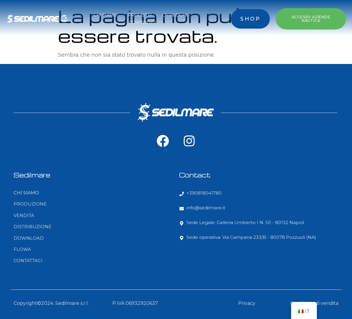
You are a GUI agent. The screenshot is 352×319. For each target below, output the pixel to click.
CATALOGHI (174, 15)
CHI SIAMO (105, 15)
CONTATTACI (142, 22)
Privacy (246, 303)
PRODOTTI (139, 15)
